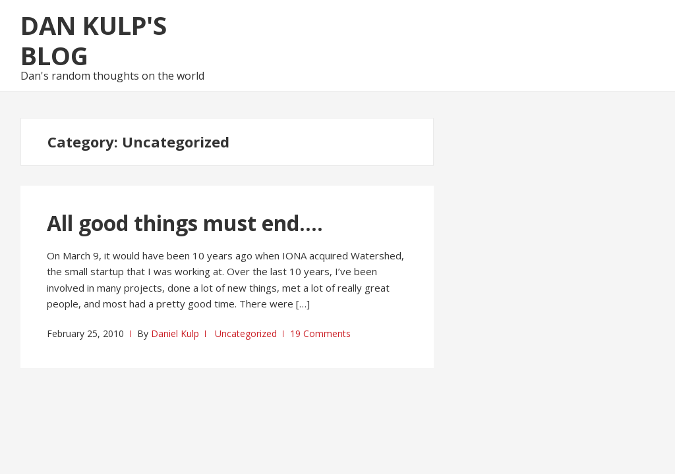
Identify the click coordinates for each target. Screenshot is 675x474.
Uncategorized (246, 333)
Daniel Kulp (175, 333)
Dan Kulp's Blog (93, 40)
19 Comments (320, 333)
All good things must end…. (185, 223)
